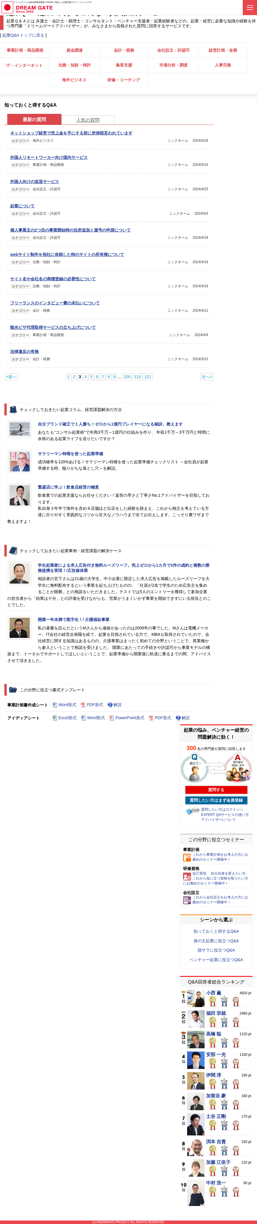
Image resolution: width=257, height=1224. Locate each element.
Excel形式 (64, 718)
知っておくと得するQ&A (216, 931)
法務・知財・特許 (74, 65)
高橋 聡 (213, 1034)
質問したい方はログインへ (222, 809)
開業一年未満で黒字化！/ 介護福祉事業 (73, 619)
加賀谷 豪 (216, 1096)
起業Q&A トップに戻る (23, 35)
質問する (216, 789)
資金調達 (74, 50)
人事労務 (223, 65)
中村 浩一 (216, 1183)
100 (127, 376)
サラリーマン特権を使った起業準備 (70, 453)
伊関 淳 (213, 1075)
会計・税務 (124, 50)
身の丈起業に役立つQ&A (216, 940)
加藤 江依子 (218, 1162)
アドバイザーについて (218, 820)
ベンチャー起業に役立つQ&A (216, 959)
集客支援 (124, 65)
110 (137, 376)
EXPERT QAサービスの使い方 (225, 815)
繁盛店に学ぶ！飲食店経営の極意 (68, 487)
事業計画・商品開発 (25, 50)
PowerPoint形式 (126, 718)
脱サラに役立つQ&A (216, 950)
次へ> (207, 376)
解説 (114, 705)
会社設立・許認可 (173, 50)
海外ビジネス (74, 80)
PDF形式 (92, 705)
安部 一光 (216, 1054)
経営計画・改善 (223, 50)
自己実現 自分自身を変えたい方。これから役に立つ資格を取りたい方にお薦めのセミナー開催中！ (216, 878)
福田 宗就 (216, 1013)
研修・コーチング (123, 80)
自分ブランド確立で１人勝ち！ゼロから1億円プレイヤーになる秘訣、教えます (110, 424)
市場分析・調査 (173, 65)
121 (147, 376)
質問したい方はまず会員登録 (216, 800)
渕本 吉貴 (216, 1141)
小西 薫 (213, 993)
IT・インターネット (24, 65)
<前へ (11, 376)
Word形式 (64, 705)
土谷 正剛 (216, 1116)
